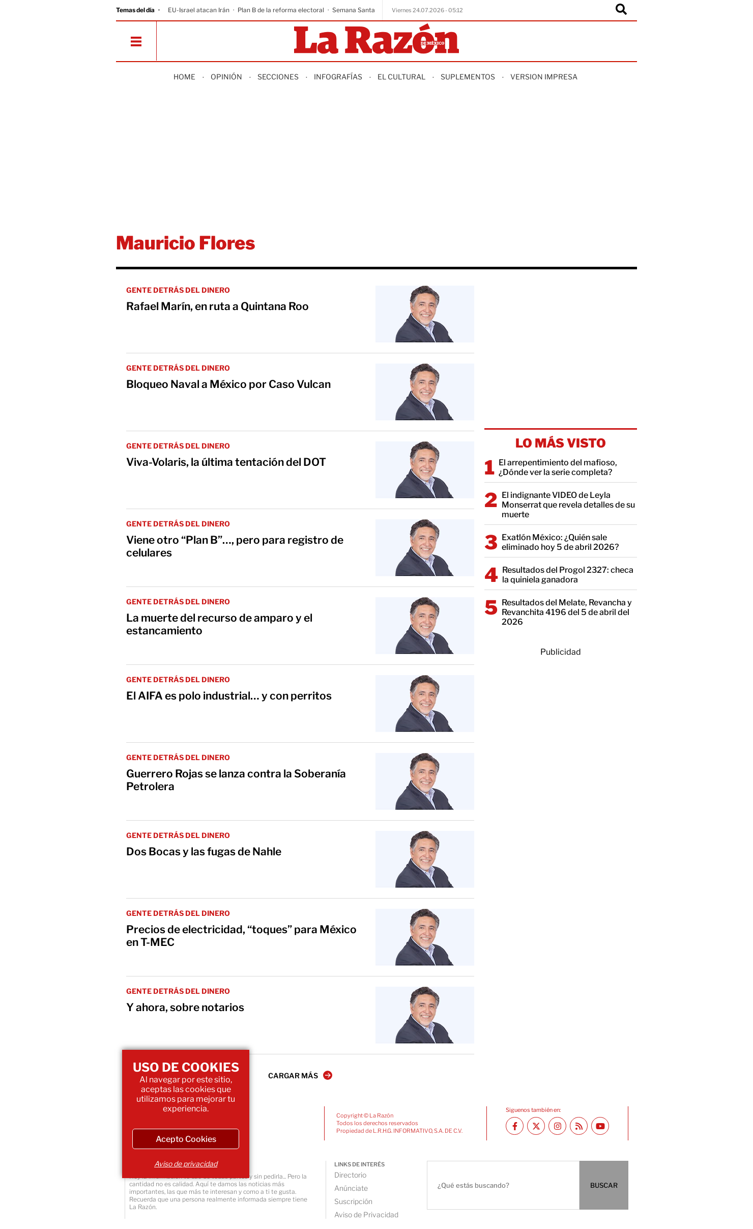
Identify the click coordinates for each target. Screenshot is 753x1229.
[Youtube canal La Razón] (600, 1126)
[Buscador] (621, 10)
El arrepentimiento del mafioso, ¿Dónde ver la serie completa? (558, 467)
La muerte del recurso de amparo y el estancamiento (219, 624)
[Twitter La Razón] (536, 1126)
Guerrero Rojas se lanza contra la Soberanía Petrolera (236, 780)
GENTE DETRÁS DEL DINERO (178, 290)
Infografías (338, 76)
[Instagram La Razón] (557, 1126)
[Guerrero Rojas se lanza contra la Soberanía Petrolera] (424, 781)
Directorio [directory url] (350, 1174)
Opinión (226, 76)
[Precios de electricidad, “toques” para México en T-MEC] (424, 937)
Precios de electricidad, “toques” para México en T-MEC (241, 935)
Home (184, 76)
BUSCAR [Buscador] (604, 1185)
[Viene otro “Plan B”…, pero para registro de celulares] (424, 547)
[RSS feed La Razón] (579, 1126)
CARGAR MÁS (300, 1075)
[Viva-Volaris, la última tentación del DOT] (424, 469)
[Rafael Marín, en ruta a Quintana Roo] (424, 314)
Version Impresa (543, 76)
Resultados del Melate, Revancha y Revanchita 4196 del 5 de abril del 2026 (567, 612)
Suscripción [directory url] (353, 1201)
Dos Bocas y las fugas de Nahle (203, 851)
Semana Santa (353, 10)
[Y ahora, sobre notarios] (424, 1015)
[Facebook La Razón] (515, 1126)
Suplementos (468, 76)
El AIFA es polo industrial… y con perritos (229, 695)
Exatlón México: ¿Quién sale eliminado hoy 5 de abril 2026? (560, 542)
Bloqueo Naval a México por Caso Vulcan (228, 384)
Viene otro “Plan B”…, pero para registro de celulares (234, 546)
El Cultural (401, 76)
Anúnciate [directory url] (351, 1188)
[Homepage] (376, 39)
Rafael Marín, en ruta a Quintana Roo (217, 306)
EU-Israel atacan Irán (198, 10)
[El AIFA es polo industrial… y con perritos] (424, 703)
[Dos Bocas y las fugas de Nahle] (424, 859)
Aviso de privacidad (185, 1163)
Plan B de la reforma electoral (281, 10)
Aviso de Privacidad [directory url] (366, 1214)
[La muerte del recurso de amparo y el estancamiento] (424, 625)
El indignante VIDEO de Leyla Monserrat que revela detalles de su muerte (568, 504)
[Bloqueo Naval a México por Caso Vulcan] (424, 392)
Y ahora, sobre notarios (185, 1007)
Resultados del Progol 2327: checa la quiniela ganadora (567, 574)
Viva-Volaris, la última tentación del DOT (226, 462)
